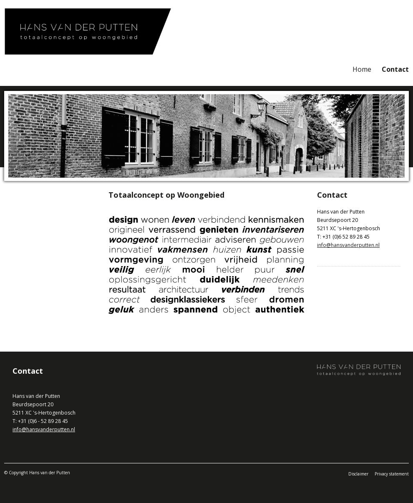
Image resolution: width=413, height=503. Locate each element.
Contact (395, 69)
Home (362, 69)
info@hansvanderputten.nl (348, 245)
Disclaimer (358, 474)
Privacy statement (392, 474)
